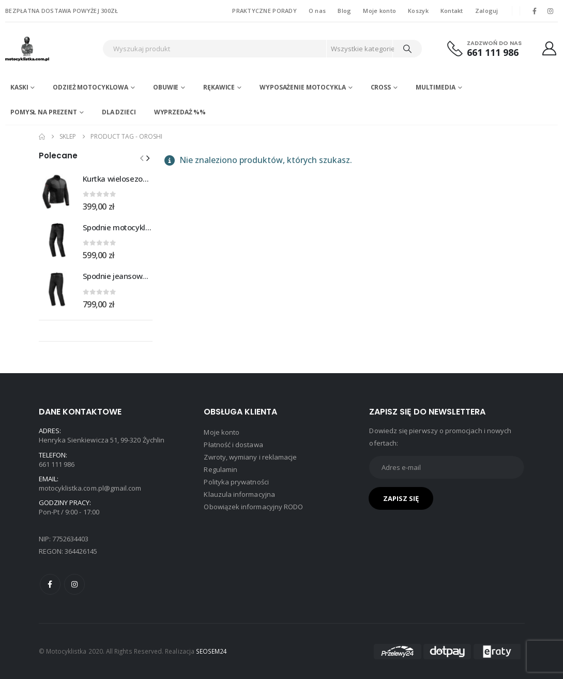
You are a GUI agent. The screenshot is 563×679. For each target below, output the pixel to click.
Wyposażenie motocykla (302, 87)
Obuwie (165, 87)
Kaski (19, 87)
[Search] (407, 48)
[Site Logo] (49, 48)
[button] (148, 158)
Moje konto (379, 10)
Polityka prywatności (236, 481)
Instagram (74, 584)
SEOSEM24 (211, 651)
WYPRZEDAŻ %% (180, 112)
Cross (381, 87)
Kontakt (451, 10)
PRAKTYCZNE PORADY (264, 10)
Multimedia (435, 87)
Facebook (50, 584)
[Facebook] (534, 11)
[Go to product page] (57, 191)
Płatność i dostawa (233, 444)
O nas (317, 10)
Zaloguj (486, 10)
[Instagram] (550, 11)
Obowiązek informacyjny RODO (253, 506)
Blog (344, 10)
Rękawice (219, 87)
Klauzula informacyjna (239, 494)
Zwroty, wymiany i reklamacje (250, 457)
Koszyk (418, 10)
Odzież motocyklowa (90, 87)
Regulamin (220, 469)
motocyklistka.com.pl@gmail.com (90, 488)
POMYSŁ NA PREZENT (43, 112)
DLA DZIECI (119, 112)
